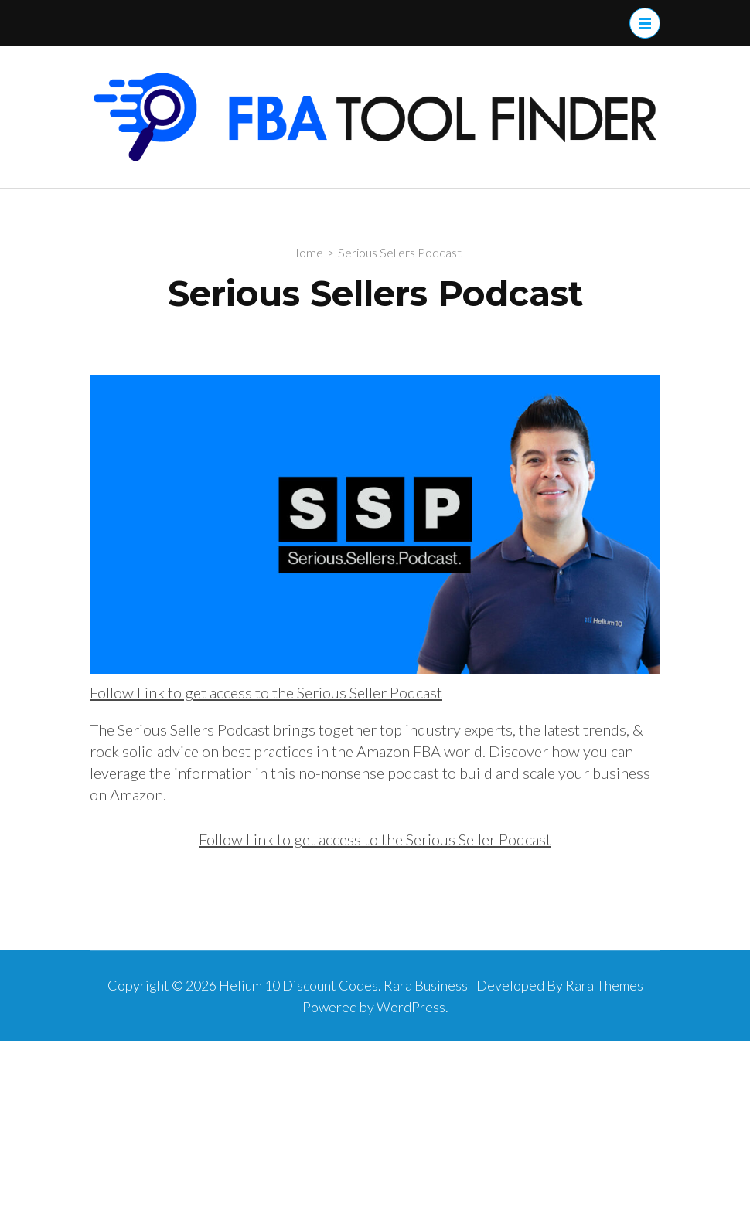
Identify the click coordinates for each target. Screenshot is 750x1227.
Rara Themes (604, 985)
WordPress (411, 1006)
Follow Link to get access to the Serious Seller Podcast (266, 692)
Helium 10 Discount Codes (298, 985)
